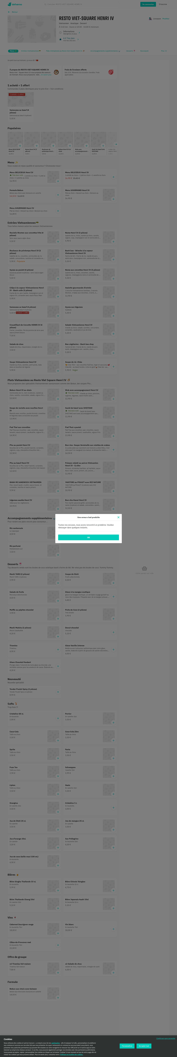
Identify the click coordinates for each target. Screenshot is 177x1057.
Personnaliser (127, 1046)
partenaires (56, 1043)
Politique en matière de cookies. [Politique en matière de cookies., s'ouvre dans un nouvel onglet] (71, 1055)
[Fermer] (118, 517)
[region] (88, 1046)
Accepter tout (144, 1046)
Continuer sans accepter (165, 1038)
